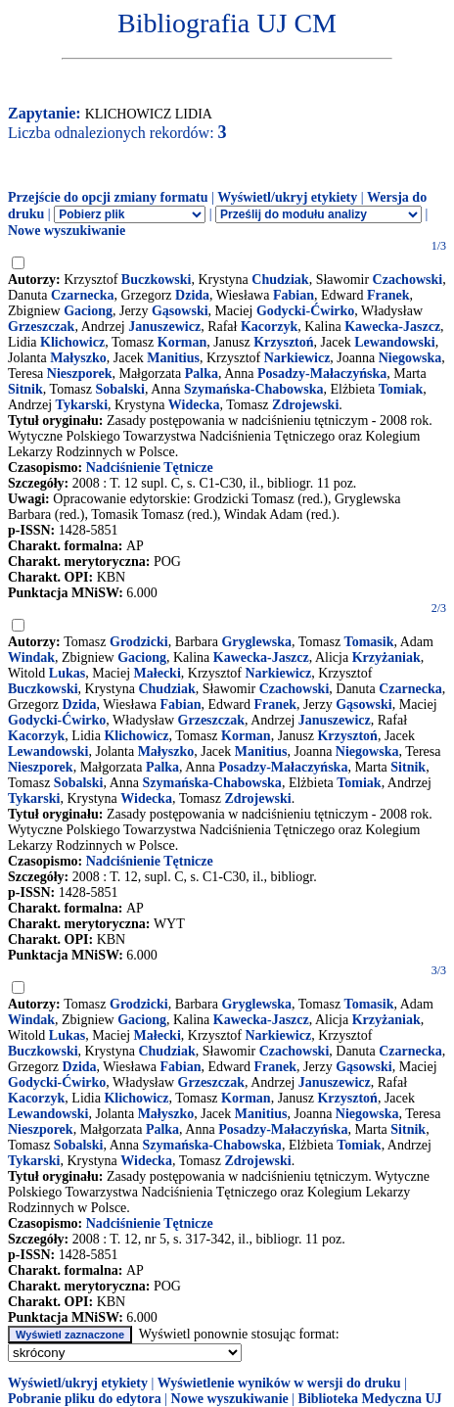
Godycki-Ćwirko (305, 311)
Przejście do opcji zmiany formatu (108, 197)
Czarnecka (82, 295)
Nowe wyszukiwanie (66, 230)
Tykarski (82, 405)
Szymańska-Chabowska (253, 389)
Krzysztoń (283, 342)
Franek (388, 295)
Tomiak (401, 389)
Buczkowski (156, 279)
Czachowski (408, 279)
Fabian (293, 295)
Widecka (194, 405)
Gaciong (88, 311)
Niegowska (410, 358)
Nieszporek (80, 373)
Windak (31, 657)
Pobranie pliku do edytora (84, 1398)
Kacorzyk (269, 326)
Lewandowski (394, 342)
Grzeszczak (41, 326)
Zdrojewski (305, 405)
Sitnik (25, 389)
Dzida (192, 295)
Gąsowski (180, 311)
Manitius (173, 358)
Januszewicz (164, 326)
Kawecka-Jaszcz (392, 326)
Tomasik (369, 641)
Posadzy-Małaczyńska (321, 373)
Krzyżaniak (386, 657)
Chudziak (279, 279)
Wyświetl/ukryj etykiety (287, 197)
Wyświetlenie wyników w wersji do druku (279, 1383)
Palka (201, 373)
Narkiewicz (297, 358)
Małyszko (78, 358)
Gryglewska (256, 641)
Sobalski (120, 389)
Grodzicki (139, 641)
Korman (182, 342)
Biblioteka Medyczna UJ (370, 1398)
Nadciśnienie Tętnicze (149, 467)
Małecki (157, 673)
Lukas (67, 673)
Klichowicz (72, 342)
